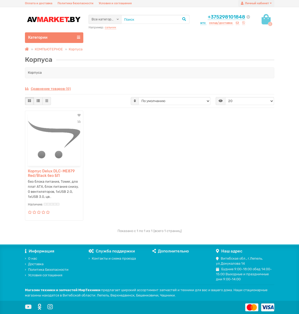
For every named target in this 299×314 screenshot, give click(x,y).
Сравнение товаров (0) (48, 89)
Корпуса (76, 49)
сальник (110, 27)
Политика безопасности (75, 3)
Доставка (34, 264)
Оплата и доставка (38, 3)
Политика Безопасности (46, 270)
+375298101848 (226, 17)
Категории (54, 37)
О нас (31, 258)
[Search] (155, 19)
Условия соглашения (43, 275)
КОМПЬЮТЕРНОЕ (49, 49)
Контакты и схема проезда (112, 258)
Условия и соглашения (115, 3)
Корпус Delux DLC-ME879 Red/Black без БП (51, 173)
